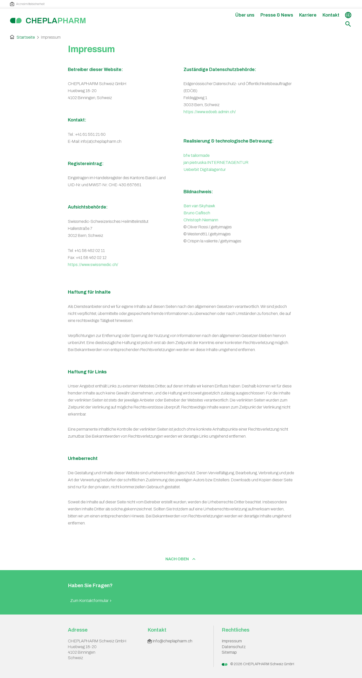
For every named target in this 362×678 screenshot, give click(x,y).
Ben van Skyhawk (199, 206)
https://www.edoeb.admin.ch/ (210, 112)
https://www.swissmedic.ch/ (93, 264)
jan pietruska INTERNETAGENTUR (216, 162)
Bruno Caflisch (197, 213)
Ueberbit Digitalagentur (205, 169)
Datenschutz (234, 647)
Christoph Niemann (201, 220)
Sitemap (229, 652)
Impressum (232, 641)
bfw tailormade (197, 155)
